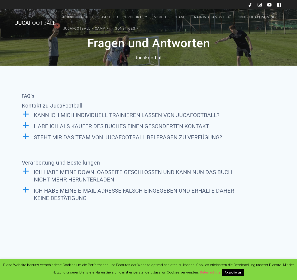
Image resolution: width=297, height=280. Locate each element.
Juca (35, 23)
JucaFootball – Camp (84, 29)
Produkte (134, 17)
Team (179, 17)
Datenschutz (210, 272)
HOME (68, 17)
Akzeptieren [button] (233, 272)
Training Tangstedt (211, 17)
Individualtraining (257, 17)
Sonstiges (125, 29)
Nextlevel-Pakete (98, 17)
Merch (160, 17)
